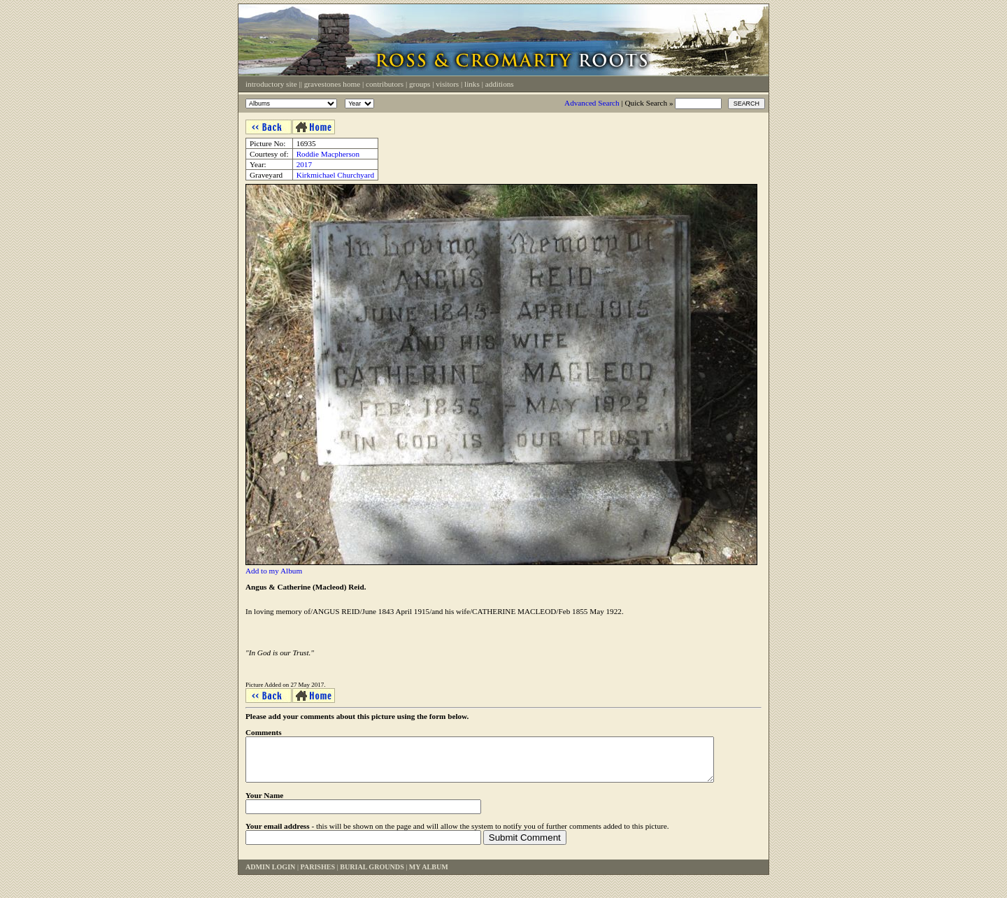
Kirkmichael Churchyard (336, 175)
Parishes (317, 875)
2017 (304, 164)
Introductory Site (271, 84)
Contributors (384, 84)
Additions (499, 84)
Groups (419, 84)
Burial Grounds (372, 875)
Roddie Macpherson (328, 154)
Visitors (447, 84)
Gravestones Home (332, 84)
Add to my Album (273, 570)
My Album (428, 875)
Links (472, 84)
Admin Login (270, 875)
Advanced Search (592, 103)
